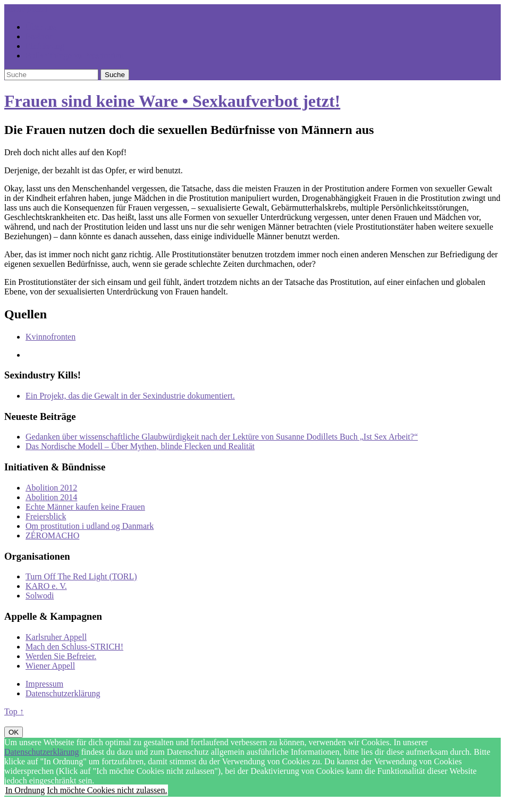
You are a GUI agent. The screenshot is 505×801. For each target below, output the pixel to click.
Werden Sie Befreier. (61, 656)
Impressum (44, 683)
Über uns (41, 26)
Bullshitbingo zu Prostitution (75, 55)
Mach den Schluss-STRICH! (74, 646)
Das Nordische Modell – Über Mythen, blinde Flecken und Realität (140, 446)
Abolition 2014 (51, 497)
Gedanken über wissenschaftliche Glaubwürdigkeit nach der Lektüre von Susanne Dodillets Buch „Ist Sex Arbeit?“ (222, 436)
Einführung (45, 45)
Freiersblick (46, 516)
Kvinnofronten (50, 336)
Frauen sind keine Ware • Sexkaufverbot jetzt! (172, 101)
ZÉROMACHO (52, 535)
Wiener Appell (50, 665)
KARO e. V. (46, 586)
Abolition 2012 (51, 487)
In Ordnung (25, 790)
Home (14, 8)
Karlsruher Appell (56, 637)
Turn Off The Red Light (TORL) (81, 576)
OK (14, 732)
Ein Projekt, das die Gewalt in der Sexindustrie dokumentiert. (130, 395)
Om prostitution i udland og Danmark (90, 525)
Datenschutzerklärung (63, 693)
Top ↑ (14, 711)
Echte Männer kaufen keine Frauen (85, 506)
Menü (37, 8)
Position (39, 36)
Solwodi (40, 595)
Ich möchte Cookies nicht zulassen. (107, 790)
